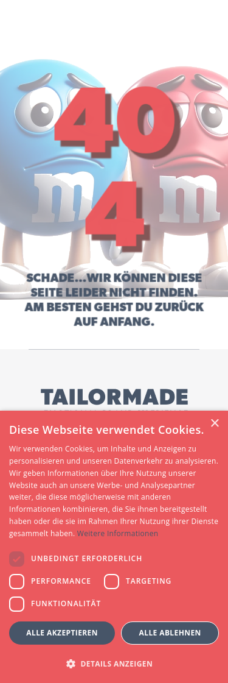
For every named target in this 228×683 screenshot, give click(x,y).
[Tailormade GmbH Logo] (114, 403)
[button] (114, 663)
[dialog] (114, 547)
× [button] (214, 423)
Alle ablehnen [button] (170, 633)
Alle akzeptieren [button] (62, 633)
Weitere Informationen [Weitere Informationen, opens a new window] (118, 533)
